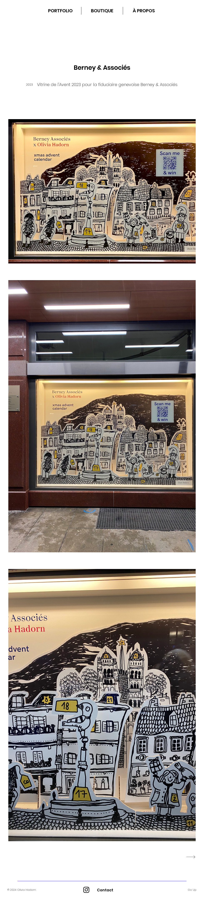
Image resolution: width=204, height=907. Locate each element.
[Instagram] (86, 890)
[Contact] (105, 890)
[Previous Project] (9, 857)
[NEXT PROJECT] (190, 857)
